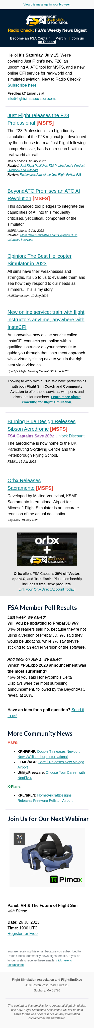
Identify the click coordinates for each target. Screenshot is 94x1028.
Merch (60, 38)
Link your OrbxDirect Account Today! (47, 589)
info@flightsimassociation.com (31, 99)
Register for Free (23, 933)
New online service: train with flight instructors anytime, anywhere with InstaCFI (46, 319)
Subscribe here (22, 85)
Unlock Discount (69, 436)
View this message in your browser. (47, 4)
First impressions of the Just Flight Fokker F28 (50, 174)
